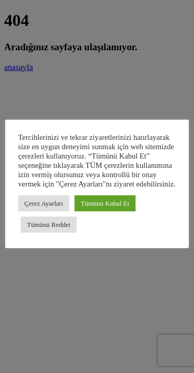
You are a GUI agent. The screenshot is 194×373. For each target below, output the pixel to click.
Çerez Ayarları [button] (43, 203)
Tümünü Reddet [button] (48, 224)
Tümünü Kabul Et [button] (105, 203)
